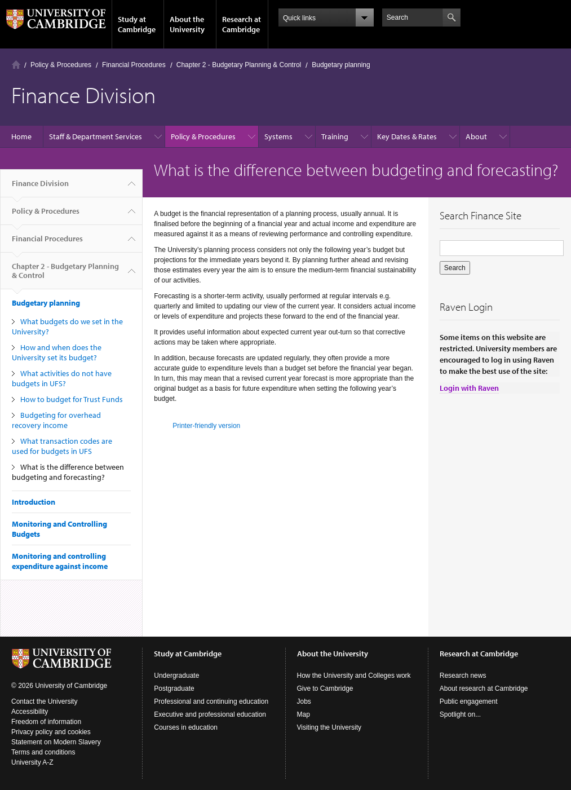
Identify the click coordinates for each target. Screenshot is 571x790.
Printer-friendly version (206, 426)
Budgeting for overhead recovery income (56, 420)
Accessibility (29, 712)
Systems (278, 136)
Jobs (304, 701)
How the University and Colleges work (354, 675)
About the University (187, 24)
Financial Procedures (134, 65)
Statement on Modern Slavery (56, 742)
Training (334, 136)
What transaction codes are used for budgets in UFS (62, 446)
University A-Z (32, 762)
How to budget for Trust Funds (71, 399)
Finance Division (40, 187)
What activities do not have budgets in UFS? (62, 378)
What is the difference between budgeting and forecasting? (68, 472)
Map (303, 714)
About (476, 136)
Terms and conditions (43, 752)
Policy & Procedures (60, 65)
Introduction (33, 502)
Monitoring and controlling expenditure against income (60, 561)
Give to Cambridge (325, 688)
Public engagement (469, 701)
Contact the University (44, 701)
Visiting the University (329, 727)
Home (16, 64)
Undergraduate (176, 675)
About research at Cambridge (484, 688)
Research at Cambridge (241, 24)
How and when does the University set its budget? (56, 352)
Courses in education (186, 727)
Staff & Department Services (95, 136)
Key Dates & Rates (407, 136)
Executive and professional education (210, 714)
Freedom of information (46, 722)
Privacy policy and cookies (51, 732)
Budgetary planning (341, 65)
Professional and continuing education (211, 701)
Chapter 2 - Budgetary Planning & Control (238, 65)
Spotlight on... (460, 714)
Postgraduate (174, 688)
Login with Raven (469, 388)
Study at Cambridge (137, 24)
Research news (463, 675)
